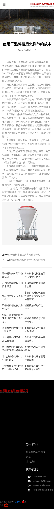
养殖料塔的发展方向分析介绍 (25, 254)
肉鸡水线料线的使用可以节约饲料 (27, 260)
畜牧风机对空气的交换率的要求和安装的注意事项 (34, 296)
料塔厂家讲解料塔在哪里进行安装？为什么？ (12, 318)
